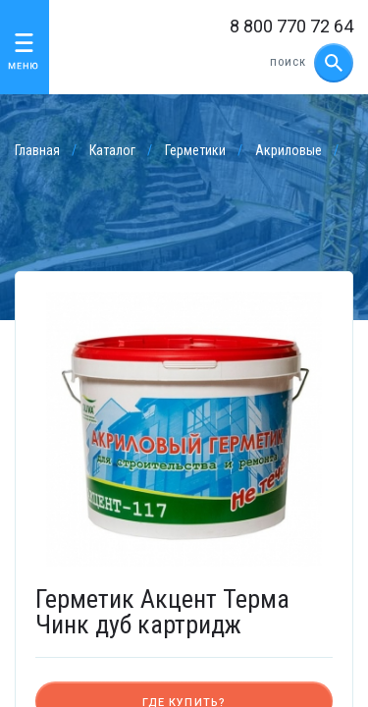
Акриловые (288, 150)
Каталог (112, 150)
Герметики (195, 150)
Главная (37, 150)
